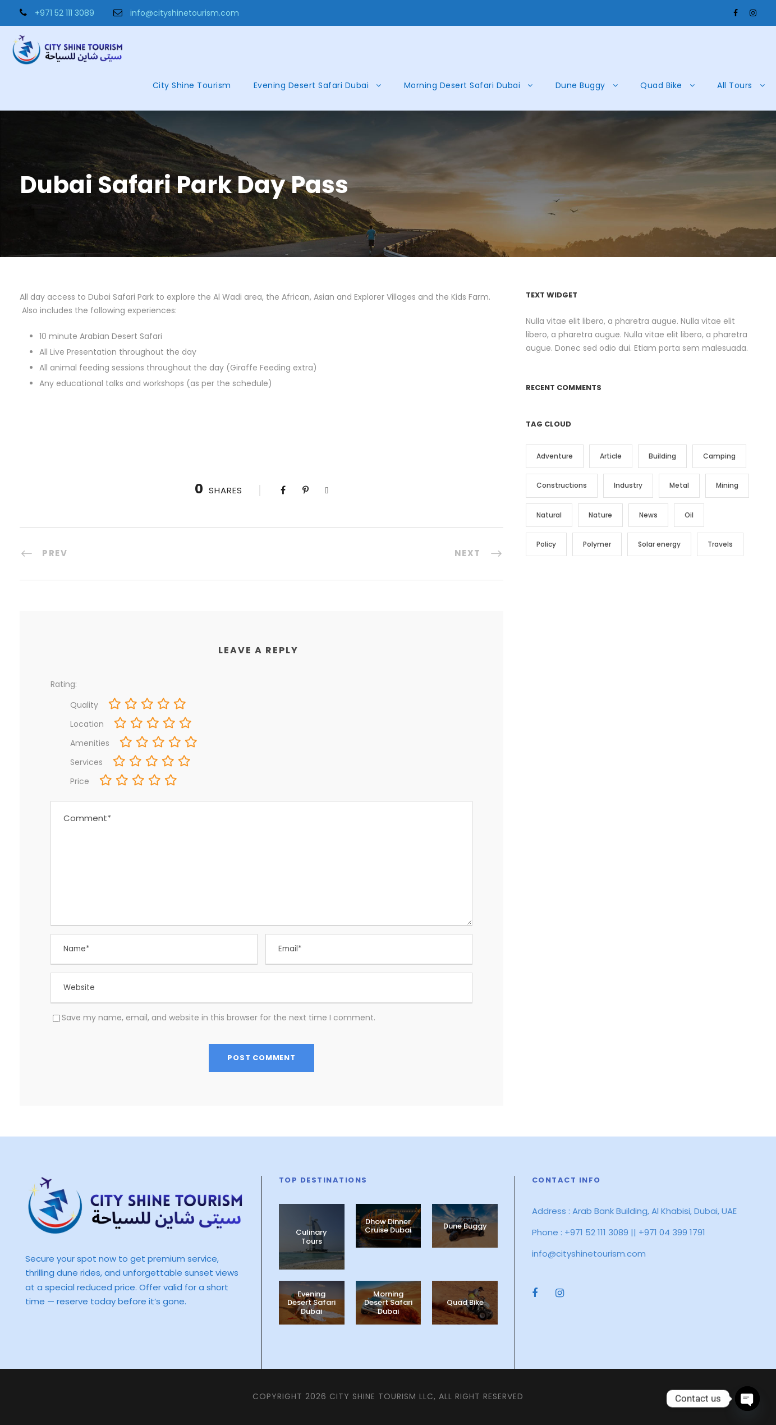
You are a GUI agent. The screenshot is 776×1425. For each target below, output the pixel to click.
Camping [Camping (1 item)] (719, 456)
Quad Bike (661, 85)
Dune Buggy (580, 85)
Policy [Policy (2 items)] (546, 544)
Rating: (63, 684)
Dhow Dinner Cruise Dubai (388, 1226)
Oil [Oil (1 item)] (689, 515)
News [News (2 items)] (648, 515)
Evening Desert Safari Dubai (311, 85)
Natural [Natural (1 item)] (549, 515)
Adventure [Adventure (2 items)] (554, 456)
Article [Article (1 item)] (611, 456)
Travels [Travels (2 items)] (720, 544)
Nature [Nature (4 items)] (600, 515)
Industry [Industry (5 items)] (628, 485)
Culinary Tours (311, 1237)
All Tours (734, 85)
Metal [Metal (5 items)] (679, 485)
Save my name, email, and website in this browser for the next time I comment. (218, 1017)
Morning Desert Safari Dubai (462, 85)
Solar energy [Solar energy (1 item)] (659, 544)
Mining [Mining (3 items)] (727, 485)
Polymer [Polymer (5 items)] (597, 544)
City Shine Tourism (192, 85)
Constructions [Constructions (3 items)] (561, 485)
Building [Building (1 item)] (662, 456)
